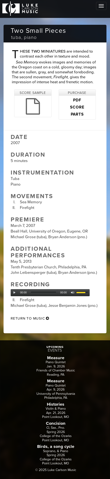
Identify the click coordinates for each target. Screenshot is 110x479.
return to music (30, 318)
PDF (77, 100)
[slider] (43, 292)
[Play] (14, 293)
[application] (50, 292)
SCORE (77, 107)
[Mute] (73, 293)
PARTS (77, 114)
